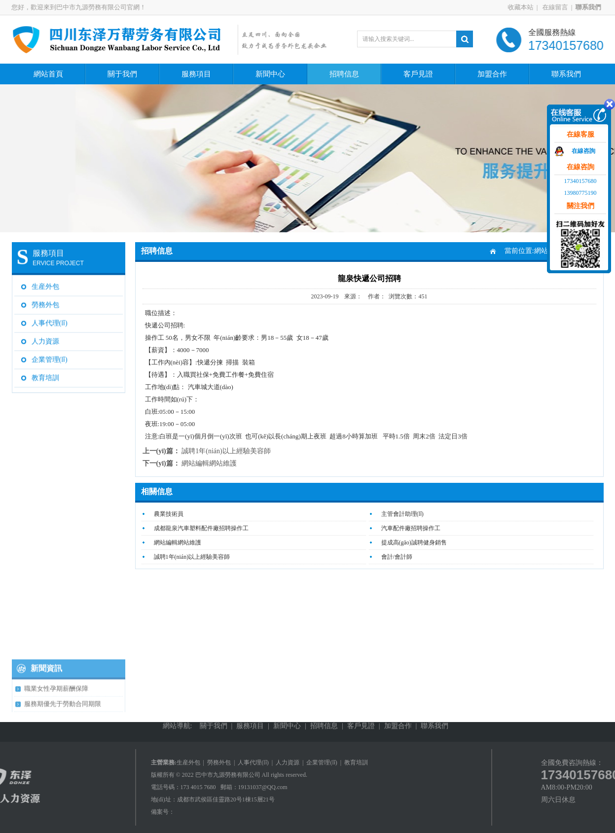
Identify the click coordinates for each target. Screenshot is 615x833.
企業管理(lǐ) (50, 357)
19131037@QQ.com (263, 787)
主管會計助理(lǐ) (402, 513)
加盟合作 (492, 74)
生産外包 (45, 284)
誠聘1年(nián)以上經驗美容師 (225, 451)
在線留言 (557, 7)
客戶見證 (418, 74)
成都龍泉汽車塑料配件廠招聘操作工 (201, 528)
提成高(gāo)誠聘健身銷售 (414, 542)
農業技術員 (168, 513)
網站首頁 (48, 74)
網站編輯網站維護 (209, 463)
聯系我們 (566, 74)
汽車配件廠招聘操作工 (410, 528)
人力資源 (45, 339)
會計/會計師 (396, 556)
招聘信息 (344, 74)
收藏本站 (524, 7)
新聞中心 (270, 74)
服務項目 (196, 74)
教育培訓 (45, 375)
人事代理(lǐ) (50, 321)
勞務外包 (45, 302)
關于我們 (122, 74)
